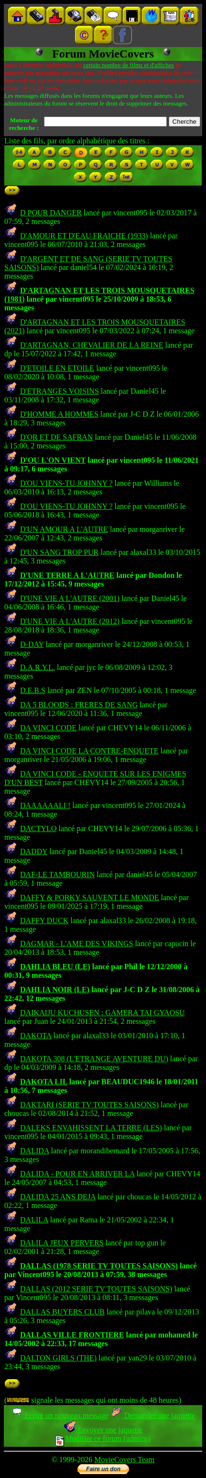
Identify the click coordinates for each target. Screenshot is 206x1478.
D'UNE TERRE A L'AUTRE (67, 575)
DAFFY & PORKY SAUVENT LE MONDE (89, 897)
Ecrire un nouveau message (59, 1415)
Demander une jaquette (152, 1415)
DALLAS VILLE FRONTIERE (72, 1335)
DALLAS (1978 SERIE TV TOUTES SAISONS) (99, 1266)
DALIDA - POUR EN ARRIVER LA (77, 1174)
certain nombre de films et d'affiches (128, 65)
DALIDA (34, 1151)
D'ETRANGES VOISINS (59, 391)
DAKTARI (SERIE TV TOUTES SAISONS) (89, 1105)
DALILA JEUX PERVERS (62, 1243)
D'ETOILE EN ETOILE (57, 368)
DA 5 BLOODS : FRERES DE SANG (79, 705)
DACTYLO (38, 828)
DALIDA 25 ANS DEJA (58, 1197)
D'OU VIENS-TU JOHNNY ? (66, 483)
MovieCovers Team (124, 1459)
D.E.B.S (32, 690)
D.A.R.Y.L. (37, 667)
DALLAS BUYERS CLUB (62, 1312)
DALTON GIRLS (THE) (58, 1358)
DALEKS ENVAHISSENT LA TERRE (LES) (91, 1128)
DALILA (34, 1220)
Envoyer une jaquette (103, 1430)
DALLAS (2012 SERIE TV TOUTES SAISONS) (96, 1289)
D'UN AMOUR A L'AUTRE (64, 529)
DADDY (33, 851)
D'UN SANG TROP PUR (59, 552)
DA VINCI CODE (48, 728)
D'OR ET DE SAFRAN (56, 437)
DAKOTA (35, 1036)
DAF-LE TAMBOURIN (57, 874)
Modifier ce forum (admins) (103, 1438)
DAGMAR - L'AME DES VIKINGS (76, 943)
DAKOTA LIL (43, 1082)
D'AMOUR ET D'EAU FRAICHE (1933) (84, 236)
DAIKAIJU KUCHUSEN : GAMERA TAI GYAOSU (102, 1013)
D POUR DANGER (51, 213)
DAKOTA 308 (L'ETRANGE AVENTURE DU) (94, 1059)
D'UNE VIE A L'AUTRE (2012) (69, 621)
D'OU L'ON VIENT (53, 460)
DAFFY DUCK (44, 920)
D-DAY (31, 644)
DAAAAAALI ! (45, 805)
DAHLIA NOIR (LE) (54, 989)
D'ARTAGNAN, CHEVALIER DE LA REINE (91, 345)
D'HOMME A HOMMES (59, 414)
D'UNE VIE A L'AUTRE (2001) (69, 598)
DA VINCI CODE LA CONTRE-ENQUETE (89, 751)
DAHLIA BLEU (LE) (55, 966)
